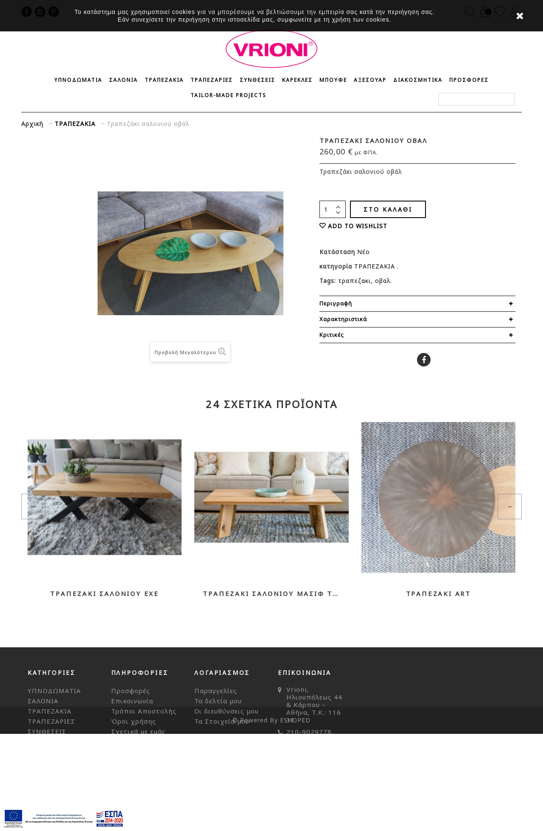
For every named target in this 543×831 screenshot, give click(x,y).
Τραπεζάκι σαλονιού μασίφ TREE (271, 593)
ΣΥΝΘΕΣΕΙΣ (257, 80)
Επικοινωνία (132, 701)
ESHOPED (295, 817)
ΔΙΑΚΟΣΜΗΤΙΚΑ (417, 80)
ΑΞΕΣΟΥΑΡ (370, 80)
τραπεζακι (354, 281)
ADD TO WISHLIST (357, 226)
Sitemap (125, 751)
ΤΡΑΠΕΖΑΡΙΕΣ (211, 80)
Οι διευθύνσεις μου (226, 711)
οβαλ (382, 281)
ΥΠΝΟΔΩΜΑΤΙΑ (78, 80)
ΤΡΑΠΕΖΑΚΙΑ (164, 80)
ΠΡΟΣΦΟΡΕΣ (469, 80)
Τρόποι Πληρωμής (142, 741)
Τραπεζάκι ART (438, 593)
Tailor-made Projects (228, 95)
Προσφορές (130, 690)
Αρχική (32, 124)
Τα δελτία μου (218, 701)
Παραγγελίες (215, 690)
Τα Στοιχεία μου (221, 721)
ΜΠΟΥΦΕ (333, 80)
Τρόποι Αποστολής (143, 711)
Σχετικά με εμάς (138, 731)
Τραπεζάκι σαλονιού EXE (104, 593)
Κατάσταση (338, 252)
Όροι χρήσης (133, 721)
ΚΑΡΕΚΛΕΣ (297, 80)
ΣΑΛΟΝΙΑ (123, 80)
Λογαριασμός (222, 673)
